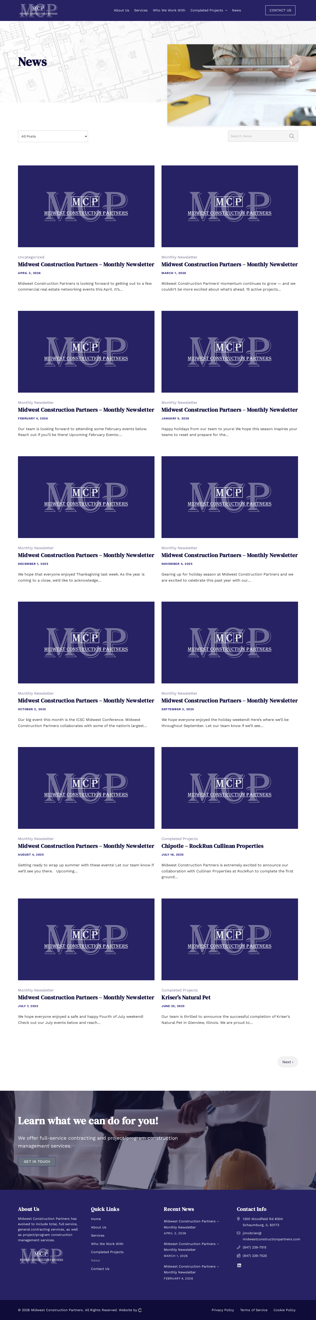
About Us (98, 1227)
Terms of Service (253, 1310)
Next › (287, 1062)
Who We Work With (107, 1244)
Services (98, 1235)
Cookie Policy (284, 1310)
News (95, 1260)
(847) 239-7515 (254, 1247)
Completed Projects (107, 1252)
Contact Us (100, 1269)
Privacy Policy (223, 1310)
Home (96, 1219)
